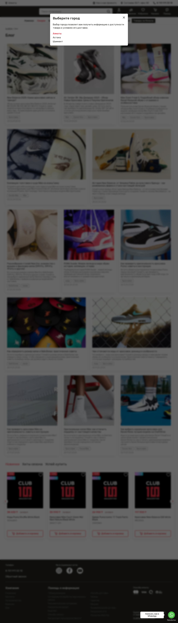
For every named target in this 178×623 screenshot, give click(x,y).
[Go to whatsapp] (171, 615)
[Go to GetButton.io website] (171, 620)
